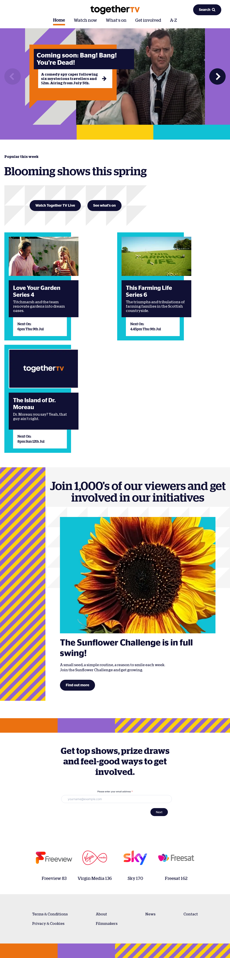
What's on (116, 20)
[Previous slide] (12, 76)
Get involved (148, 20)
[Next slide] (217, 76)
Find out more (77, 685)
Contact (190, 914)
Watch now (85, 20)
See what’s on (104, 205)
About (101, 914)
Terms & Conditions (50, 914)
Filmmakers (107, 923)
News (150, 914)
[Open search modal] (207, 9)
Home (59, 20)
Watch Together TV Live (55, 205)
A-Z (173, 20)
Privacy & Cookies (48, 923)
